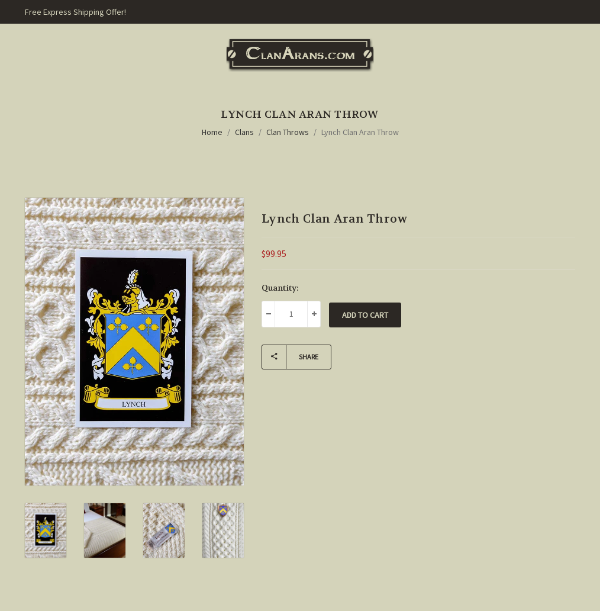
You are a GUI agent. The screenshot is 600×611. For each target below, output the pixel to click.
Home (212, 132)
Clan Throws (287, 132)
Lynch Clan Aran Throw (360, 132)
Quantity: (280, 287)
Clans (244, 132)
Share (290, 357)
